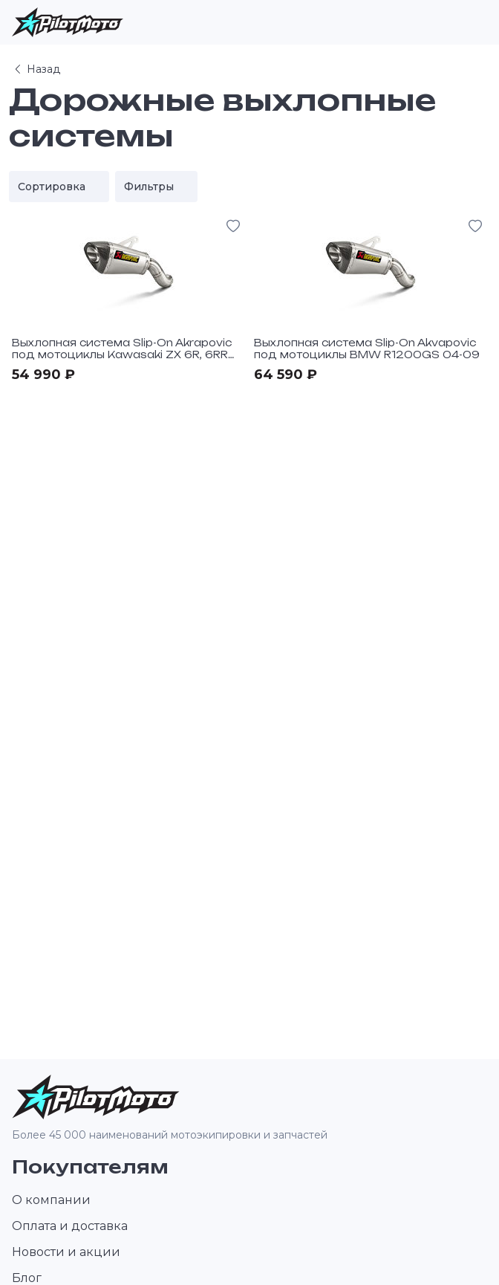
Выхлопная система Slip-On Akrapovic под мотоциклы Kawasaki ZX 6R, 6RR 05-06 (122, 354)
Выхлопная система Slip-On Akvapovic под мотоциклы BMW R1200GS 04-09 (367, 348)
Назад (36, 69)
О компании (51, 1200)
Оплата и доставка (70, 1226)
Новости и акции (66, 1252)
